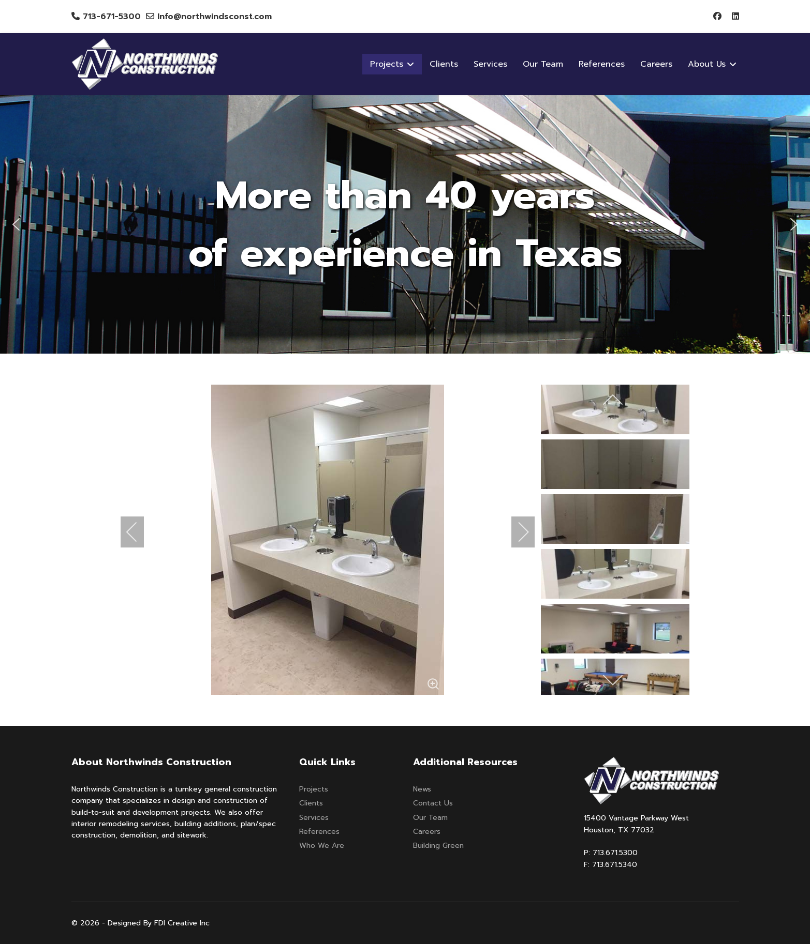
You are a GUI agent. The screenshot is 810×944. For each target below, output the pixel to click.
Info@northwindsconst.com (214, 16)
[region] (405, 224)
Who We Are (321, 845)
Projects (313, 789)
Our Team (543, 64)
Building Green (438, 845)
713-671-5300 (112, 16)
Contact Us (433, 803)
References (602, 64)
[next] (516, 532)
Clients (444, 64)
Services (490, 64)
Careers (656, 64)
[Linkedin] (735, 16)
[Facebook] (717, 16)
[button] (16, 224)
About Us (707, 64)
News (422, 789)
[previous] (139, 532)
